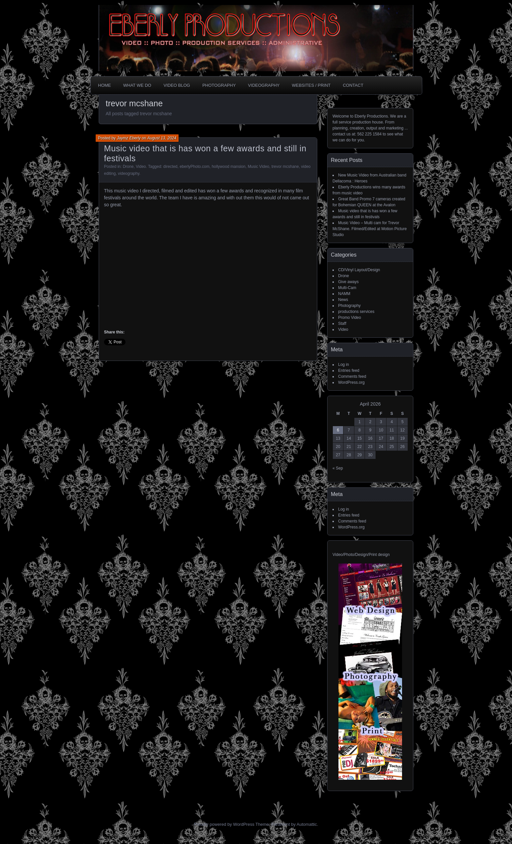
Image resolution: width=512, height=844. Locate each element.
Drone (128, 166)
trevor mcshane (285, 166)
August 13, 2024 (161, 138)
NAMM (344, 293)
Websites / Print (311, 85)
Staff (342, 323)
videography (128, 173)
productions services (356, 311)
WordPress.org (351, 382)
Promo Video (349, 317)
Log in (343, 364)
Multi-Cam (347, 287)
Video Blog (177, 85)
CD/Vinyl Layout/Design (359, 270)
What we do (137, 85)
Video (141, 166)
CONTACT (353, 85)
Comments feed (352, 376)
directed (170, 166)
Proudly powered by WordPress (224, 824)
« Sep (338, 468)
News (343, 299)
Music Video (258, 166)
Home (104, 85)
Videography (264, 85)
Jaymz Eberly (129, 138)
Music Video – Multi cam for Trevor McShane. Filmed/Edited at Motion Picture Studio (370, 229)
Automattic (307, 824)
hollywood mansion (228, 166)
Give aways (348, 281)
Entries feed (348, 370)
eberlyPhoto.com (194, 166)
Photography (219, 85)
